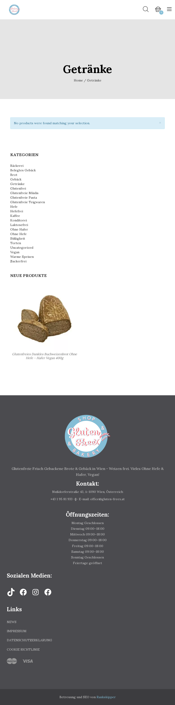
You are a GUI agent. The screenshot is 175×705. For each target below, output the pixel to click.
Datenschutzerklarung (29, 640)
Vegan (14, 252)
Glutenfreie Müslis (24, 193)
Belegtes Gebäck (23, 170)
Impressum (16, 631)
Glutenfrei (18, 188)
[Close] (160, 122)
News (11, 622)
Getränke (17, 184)
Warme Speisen (22, 257)
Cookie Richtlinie (23, 649)
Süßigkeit (17, 238)
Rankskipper (106, 697)
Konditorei (18, 220)
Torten (15, 243)
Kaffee (15, 216)
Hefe (14, 207)
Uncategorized (21, 248)
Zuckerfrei (18, 261)
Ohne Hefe (18, 234)
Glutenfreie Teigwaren (27, 202)
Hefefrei (16, 211)
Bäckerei (16, 166)
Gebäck (15, 179)
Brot (13, 175)
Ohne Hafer (19, 229)
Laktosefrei (19, 225)
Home (78, 80)
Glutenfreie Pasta (23, 197)
